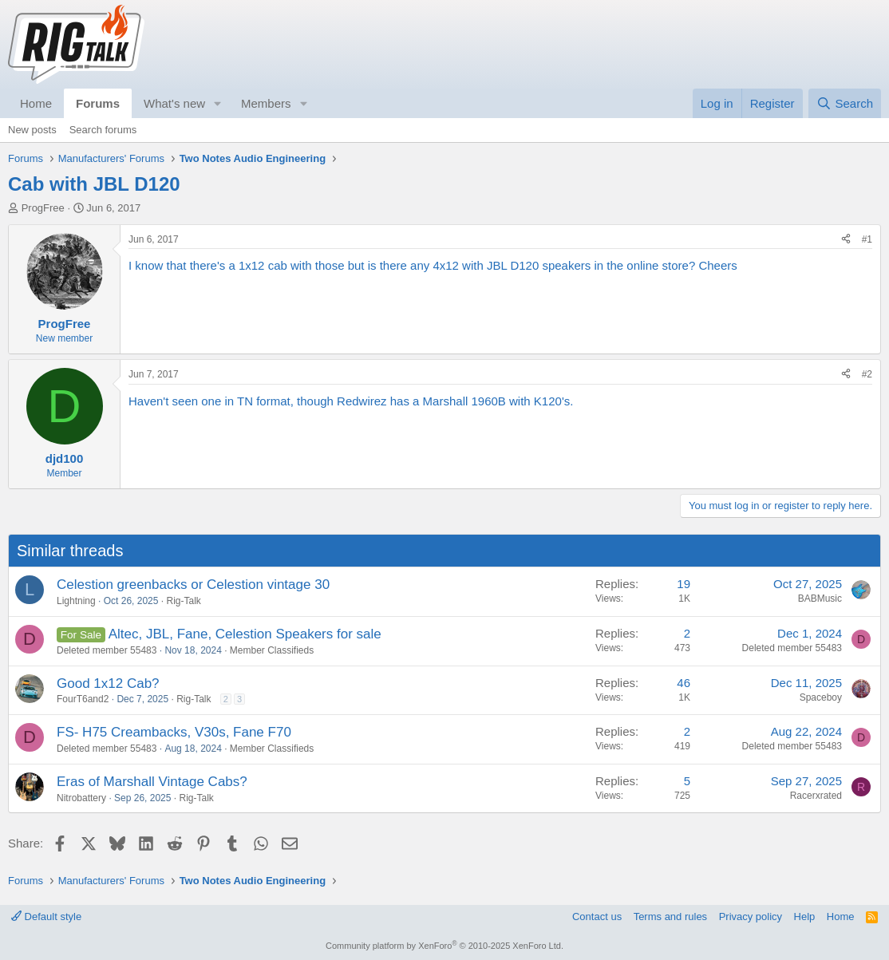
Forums (98, 103)
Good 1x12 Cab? (108, 683)
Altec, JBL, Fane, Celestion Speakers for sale (245, 634)
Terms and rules (670, 916)
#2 (867, 374)
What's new (174, 103)
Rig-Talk (183, 600)
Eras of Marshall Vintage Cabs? (152, 781)
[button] (218, 103)
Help (805, 916)
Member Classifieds (272, 650)
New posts (32, 130)
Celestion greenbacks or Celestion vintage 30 (193, 584)
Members (266, 103)
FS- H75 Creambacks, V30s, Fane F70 (174, 732)
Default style (46, 916)
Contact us (597, 916)
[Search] (844, 103)
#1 (867, 239)
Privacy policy (750, 916)
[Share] (846, 240)
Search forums (103, 130)
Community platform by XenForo (444, 945)
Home (36, 103)
